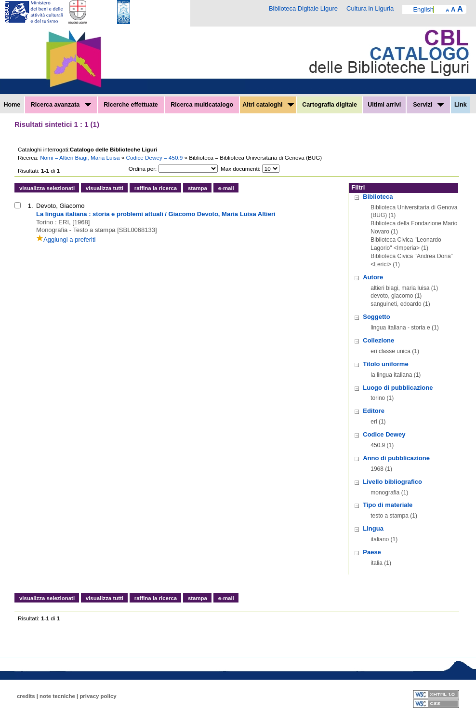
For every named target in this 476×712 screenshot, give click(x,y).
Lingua (373, 528)
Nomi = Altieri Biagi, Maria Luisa (80, 157)
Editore (373, 410)
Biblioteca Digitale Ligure (303, 8)
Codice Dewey (384, 434)
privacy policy (97, 696)
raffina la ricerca (155, 188)
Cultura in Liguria (370, 8)
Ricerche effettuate (131, 104)
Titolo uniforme (385, 364)
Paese (372, 552)
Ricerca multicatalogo (202, 104)
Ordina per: (143, 168)
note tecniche (57, 696)
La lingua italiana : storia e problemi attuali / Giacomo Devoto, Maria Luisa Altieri (156, 214)
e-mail (226, 188)
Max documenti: (241, 168)
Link (460, 104)
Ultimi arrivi (384, 104)
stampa (197, 188)
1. (30, 205)
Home (12, 104)
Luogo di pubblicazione (398, 387)
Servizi (428, 104)
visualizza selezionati (47, 188)
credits (26, 696)
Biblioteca (378, 196)
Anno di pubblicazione (396, 458)
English (423, 9)
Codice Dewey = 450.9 (155, 157)
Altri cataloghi (268, 104)
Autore (373, 277)
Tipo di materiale (387, 504)
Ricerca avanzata (61, 104)
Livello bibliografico (392, 481)
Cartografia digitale (329, 104)
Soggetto (376, 316)
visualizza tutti (104, 188)
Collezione (378, 340)
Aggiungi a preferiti (65, 239)
